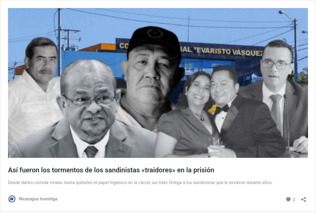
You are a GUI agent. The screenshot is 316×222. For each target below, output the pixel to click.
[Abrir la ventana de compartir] (303, 197)
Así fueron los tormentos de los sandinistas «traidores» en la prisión (111, 170)
